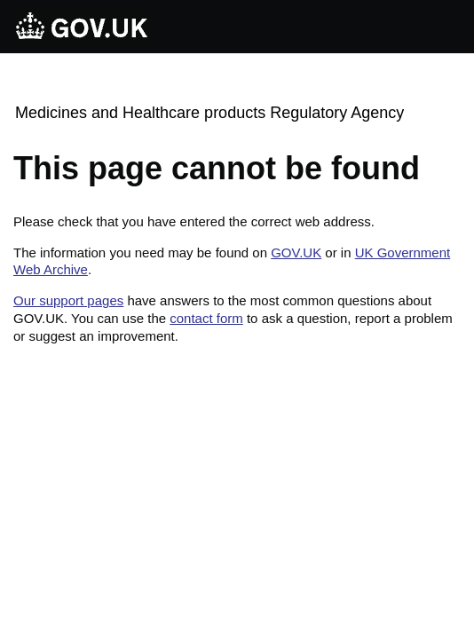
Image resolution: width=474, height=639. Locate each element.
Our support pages (68, 300)
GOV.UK (296, 252)
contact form (206, 318)
